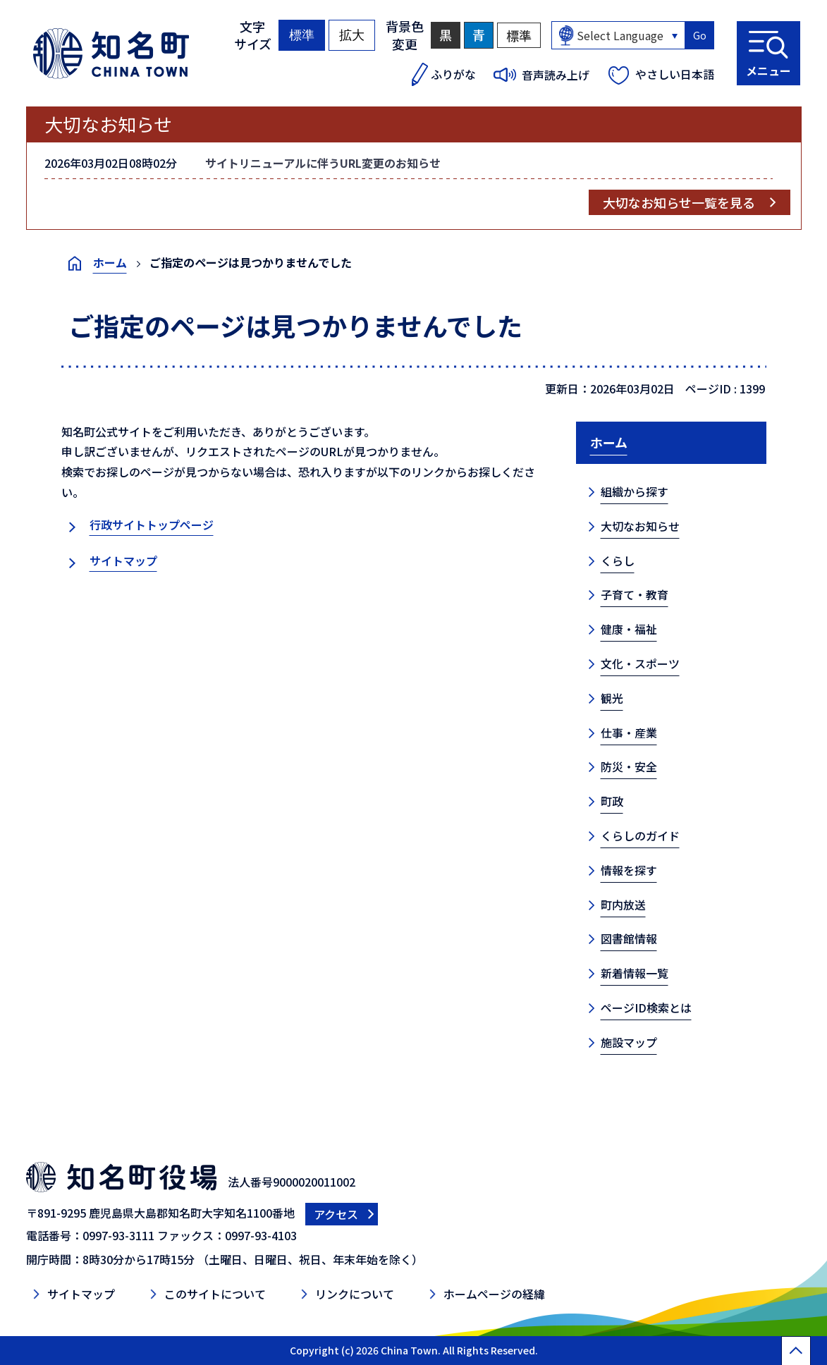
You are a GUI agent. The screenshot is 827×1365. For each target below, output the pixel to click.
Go (699, 35)
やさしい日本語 (674, 74)
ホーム (110, 262)
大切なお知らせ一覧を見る (679, 202)
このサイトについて (215, 1293)
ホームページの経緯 (494, 1293)
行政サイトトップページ (152, 524)
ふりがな (453, 74)
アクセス (336, 1214)
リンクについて (354, 1293)
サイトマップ (123, 560)
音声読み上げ (555, 74)
